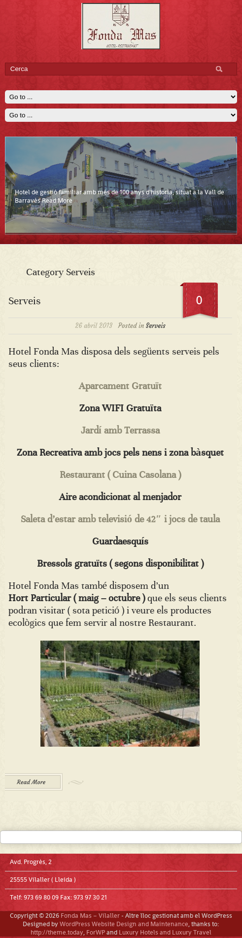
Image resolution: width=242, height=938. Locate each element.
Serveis (24, 300)
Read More (57, 200)
